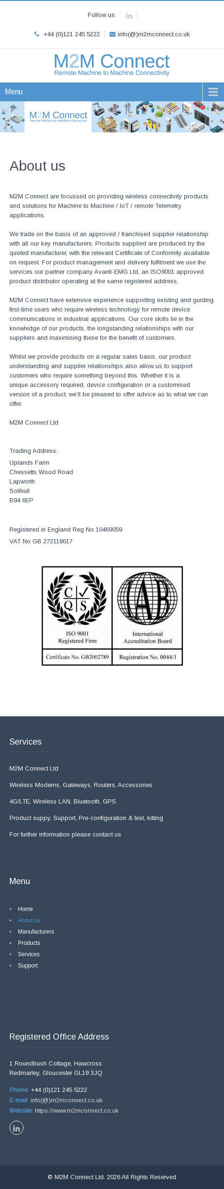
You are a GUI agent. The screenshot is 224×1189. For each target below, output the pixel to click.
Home (25, 909)
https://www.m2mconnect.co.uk (76, 1110)
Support (28, 965)
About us (29, 920)
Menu (14, 92)
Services (29, 954)
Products (29, 943)
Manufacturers (36, 931)
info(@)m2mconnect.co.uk (66, 1100)
